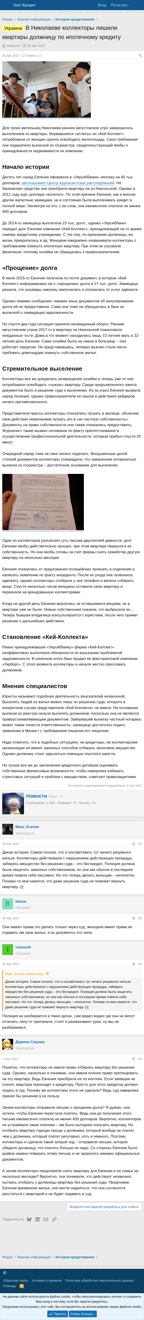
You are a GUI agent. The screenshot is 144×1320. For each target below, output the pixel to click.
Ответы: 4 (31, 55)
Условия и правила (47, 1280)
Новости (13, 46)
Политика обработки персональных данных (99, 1280)
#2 (140, 844)
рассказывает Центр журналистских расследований (68, 183)
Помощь (9, 1286)
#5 (140, 1059)
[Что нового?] (138, 5)
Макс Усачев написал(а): (24, 974)
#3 (140, 918)
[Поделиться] (140, 56)
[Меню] (6, 5)
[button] (4, 1272)
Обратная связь (15, 1280)
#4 (140, 964)
